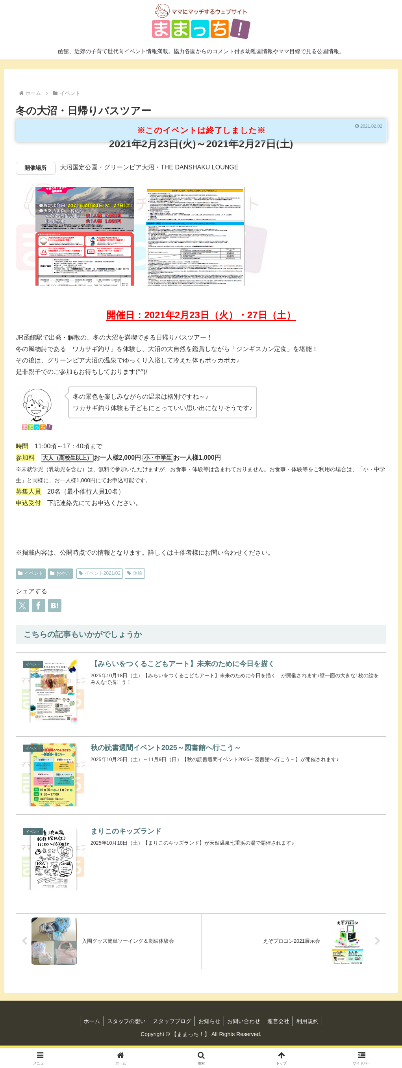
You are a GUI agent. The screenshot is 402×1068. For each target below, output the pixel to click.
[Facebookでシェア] (38, 605)
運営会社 (281, 1021)
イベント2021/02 (99, 573)
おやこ (60, 573)
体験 (135, 573)
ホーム (88, 1021)
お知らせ (209, 1021)
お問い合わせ (245, 1021)
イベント (30, 573)
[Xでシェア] (22, 605)
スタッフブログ (171, 1021)
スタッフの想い (124, 1021)
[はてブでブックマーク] (54, 605)
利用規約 (311, 1021)
